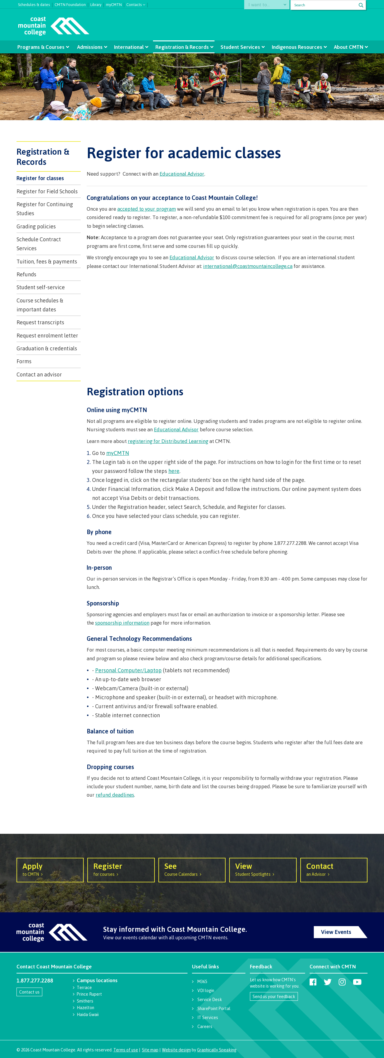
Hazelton (85, 1007)
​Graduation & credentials (46, 348)
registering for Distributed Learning (168, 441)
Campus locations (97, 980)
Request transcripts (40, 322)
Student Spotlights (262, 869)
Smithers (85, 1000)
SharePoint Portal (213, 1008)
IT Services (207, 1017)
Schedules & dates (34, 4)
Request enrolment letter (47, 335)
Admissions (90, 47)
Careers (204, 1026)
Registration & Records (182, 47)
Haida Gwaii (88, 1014)
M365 (202, 981)
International (129, 47)
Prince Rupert (89, 994)
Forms (24, 361)
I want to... (261, 5)
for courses (120, 869)
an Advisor (334, 869)
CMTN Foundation (70, 4)
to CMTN (50, 869)
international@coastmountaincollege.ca (247, 266)
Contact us (29, 991)
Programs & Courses (42, 47)
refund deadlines (115, 795)
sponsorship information (122, 623)
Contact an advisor (39, 374)
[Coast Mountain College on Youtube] (357, 982)
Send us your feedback (274, 996)
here (173, 471)
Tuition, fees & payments (46, 261)
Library (95, 4)
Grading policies (36, 226)
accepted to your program (146, 209)
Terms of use (125, 1049)
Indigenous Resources (296, 47)
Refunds (26, 274)
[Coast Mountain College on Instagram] (342, 982)
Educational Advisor (182, 174)
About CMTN (347, 47)
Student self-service (40, 287)
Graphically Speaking (216, 1049)
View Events (336, 931)
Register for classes (40, 178)
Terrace (84, 987)
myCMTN (114, 4)
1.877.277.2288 (34, 980)
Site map (150, 1049)
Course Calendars (192, 869)
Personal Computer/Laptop (128, 670)
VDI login (205, 990)
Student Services (240, 47)
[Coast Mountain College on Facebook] (313, 982)
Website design (176, 1049)
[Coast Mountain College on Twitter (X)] (328, 982)
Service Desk (209, 999)
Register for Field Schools (47, 191)
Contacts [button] (134, 4)
